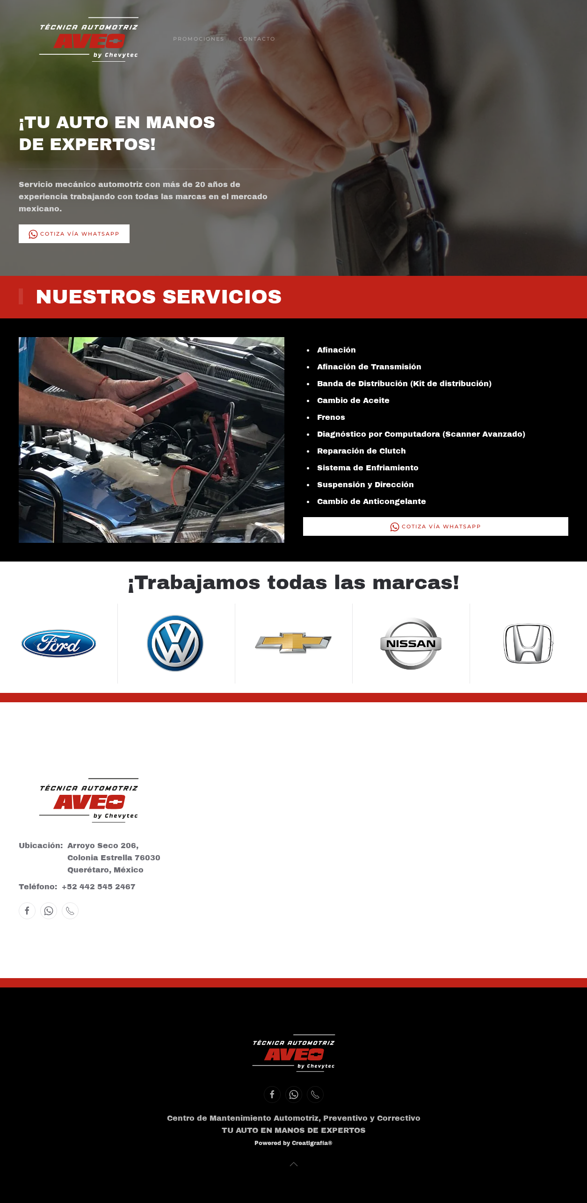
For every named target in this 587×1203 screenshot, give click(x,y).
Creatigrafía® (312, 1143)
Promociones (199, 39)
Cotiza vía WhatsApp (74, 234)
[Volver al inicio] (89, 39)
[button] (36, 643)
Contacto (257, 39)
